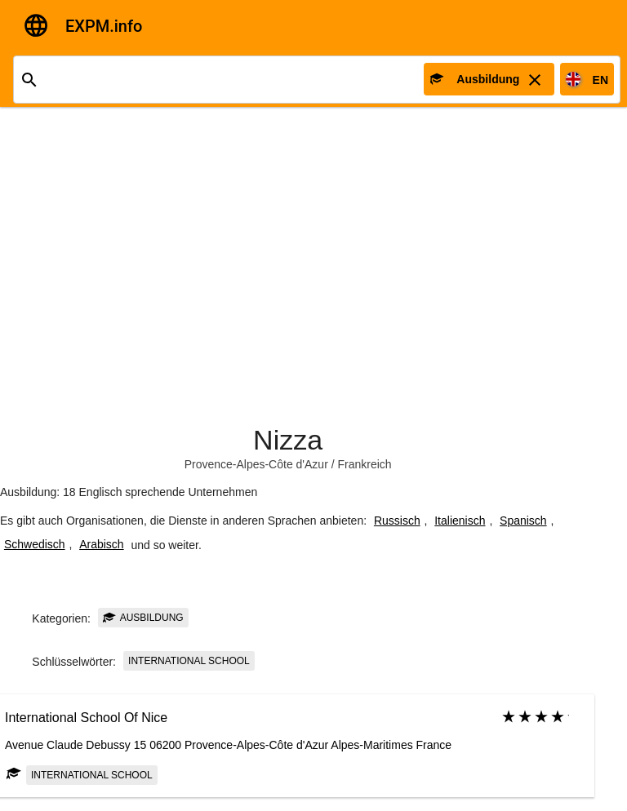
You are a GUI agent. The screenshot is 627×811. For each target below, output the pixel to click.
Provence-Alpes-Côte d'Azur (256, 464)
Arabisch (101, 544)
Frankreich (365, 464)
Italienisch (459, 520)
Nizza (287, 439)
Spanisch (523, 520)
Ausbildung (143, 617)
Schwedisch (34, 544)
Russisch (397, 520)
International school (189, 661)
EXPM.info (103, 26)
